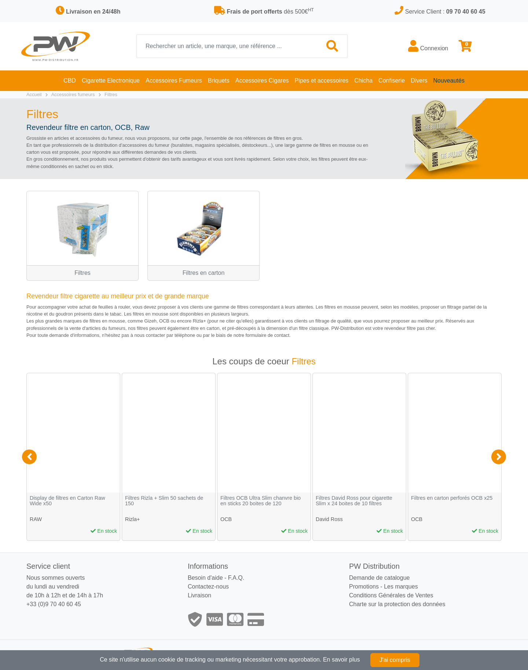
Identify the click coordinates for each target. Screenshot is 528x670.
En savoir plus (341, 659)
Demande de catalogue (379, 578)
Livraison (199, 595)
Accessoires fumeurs (73, 94)
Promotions (364, 586)
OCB (226, 519)
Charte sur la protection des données (397, 604)
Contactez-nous (208, 586)
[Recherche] (227, 46)
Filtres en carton (204, 273)
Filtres (110, 94)
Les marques (401, 586)
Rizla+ (132, 519)
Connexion (428, 46)
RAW (36, 519)
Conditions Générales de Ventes (391, 595)
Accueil (33, 94)
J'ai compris (395, 660)
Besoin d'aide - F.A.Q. (216, 578)
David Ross (329, 519)
